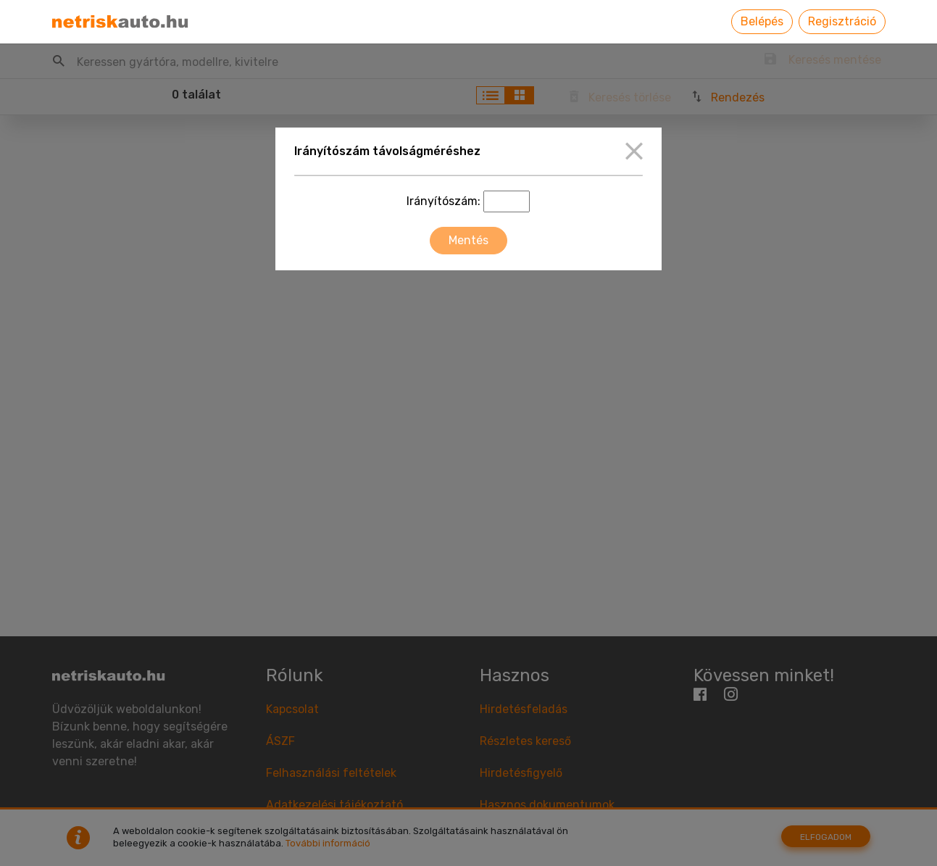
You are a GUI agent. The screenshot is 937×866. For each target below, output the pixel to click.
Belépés (762, 21)
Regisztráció (842, 21)
